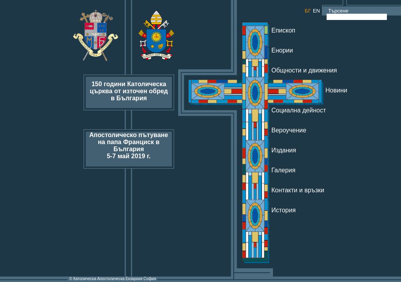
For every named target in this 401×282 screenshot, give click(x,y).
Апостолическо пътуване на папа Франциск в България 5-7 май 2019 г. (128, 145)
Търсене (337, 11)
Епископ (283, 30)
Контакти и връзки (297, 190)
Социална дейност (298, 110)
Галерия (283, 170)
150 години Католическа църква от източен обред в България (129, 91)
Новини (336, 90)
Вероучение (288, 130)
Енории (282, 50)
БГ (308, 11)
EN (316, 11)
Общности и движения (304, 70)
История (283, 210)
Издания (283, 150)
